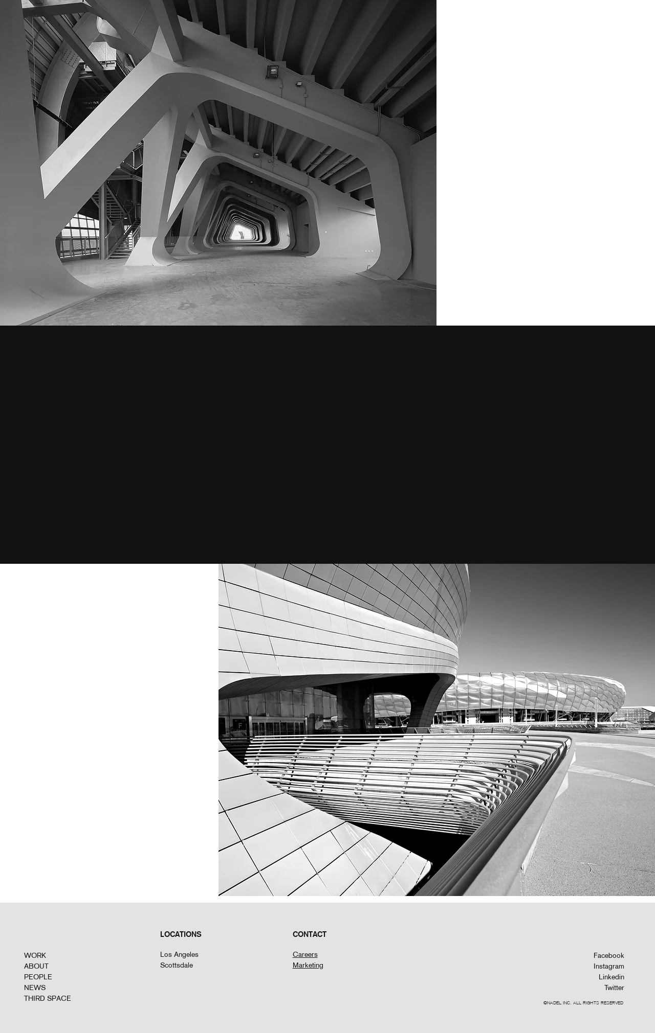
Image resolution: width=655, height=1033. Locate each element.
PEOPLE (38, 976)
